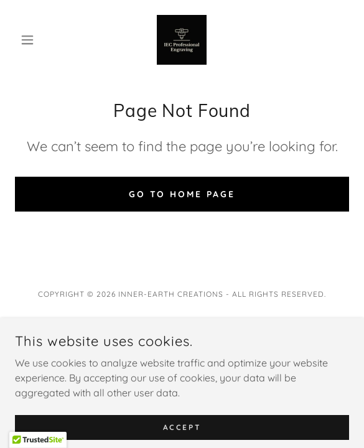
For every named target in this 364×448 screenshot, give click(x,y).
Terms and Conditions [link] (182, 346)
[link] (182, 40)
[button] (40, 39)
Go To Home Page (182, 194)
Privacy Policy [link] (182, 328)
